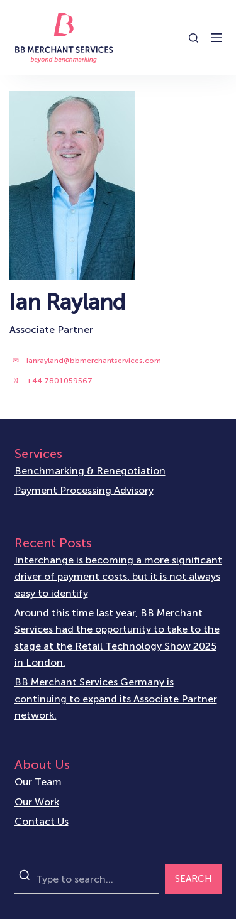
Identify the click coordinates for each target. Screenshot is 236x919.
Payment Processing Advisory (84, 490)
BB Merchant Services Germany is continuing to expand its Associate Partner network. (115, 698)
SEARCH (193, 878)
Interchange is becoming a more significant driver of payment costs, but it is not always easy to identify (118, 576)
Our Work (36, 802)
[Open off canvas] (216, 37)
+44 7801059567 (59, 380)
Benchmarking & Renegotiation (90, 471)
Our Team (38, 782)
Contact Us (41, 821)
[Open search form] (193, 38)
